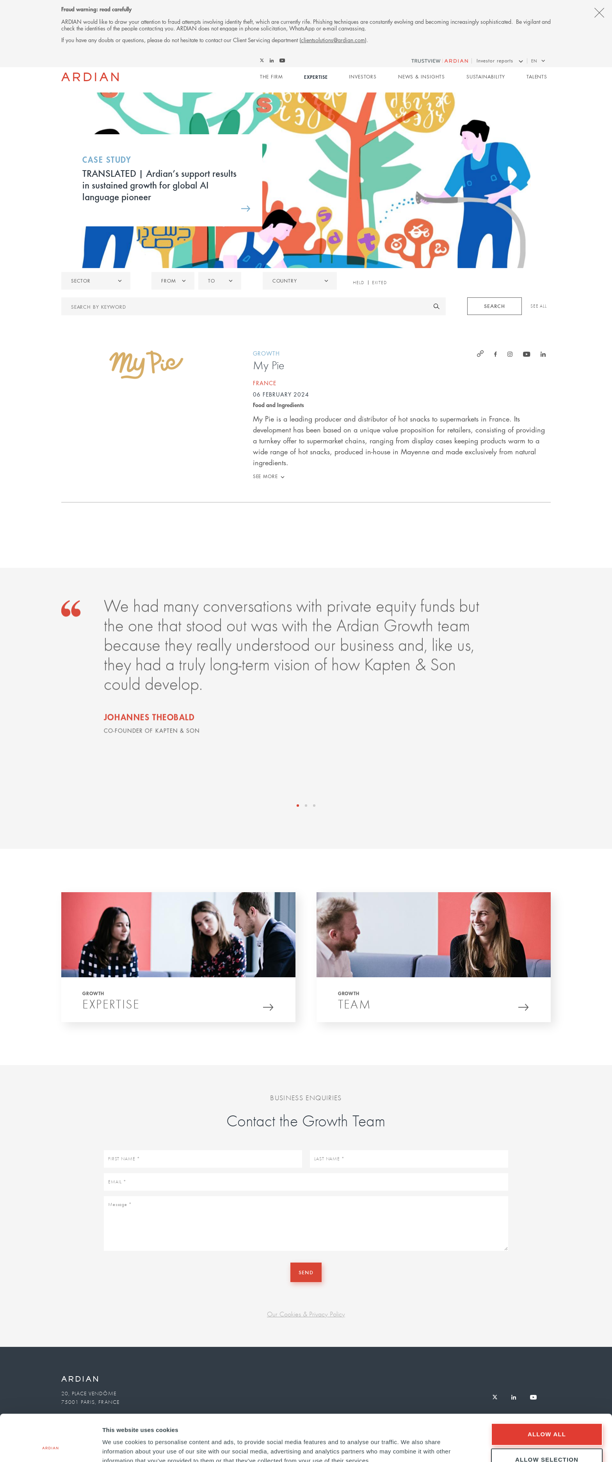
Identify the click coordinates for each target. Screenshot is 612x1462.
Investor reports (495, 60)
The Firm (271, 76)
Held (358, 282)
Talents (537, 76)
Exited (379, 282)
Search (494, 305)
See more (265, 476)
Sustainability (485, 76)
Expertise (315, 76)
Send (306, 1272)
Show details (409, 1442)
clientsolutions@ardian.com (333, 40)
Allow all (547, 1390)
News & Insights (421, 76)
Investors (363, 76)
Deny (547, 1441)
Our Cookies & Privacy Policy (306, 1314)
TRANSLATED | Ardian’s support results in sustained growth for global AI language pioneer (159, 185)
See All (538, 306)
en (534, 61)
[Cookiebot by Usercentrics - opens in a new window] (50, 1447)
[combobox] (300, 281)
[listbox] (95, 281)
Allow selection (546, 1415)
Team (355, 1007)
